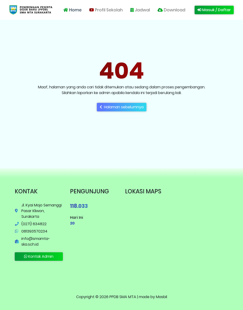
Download (171, 10)
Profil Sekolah (106, 10)
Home (72, 10)
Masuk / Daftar (214, 10)
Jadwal (140, 10)
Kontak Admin (38, 256)
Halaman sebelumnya (122, 107)
